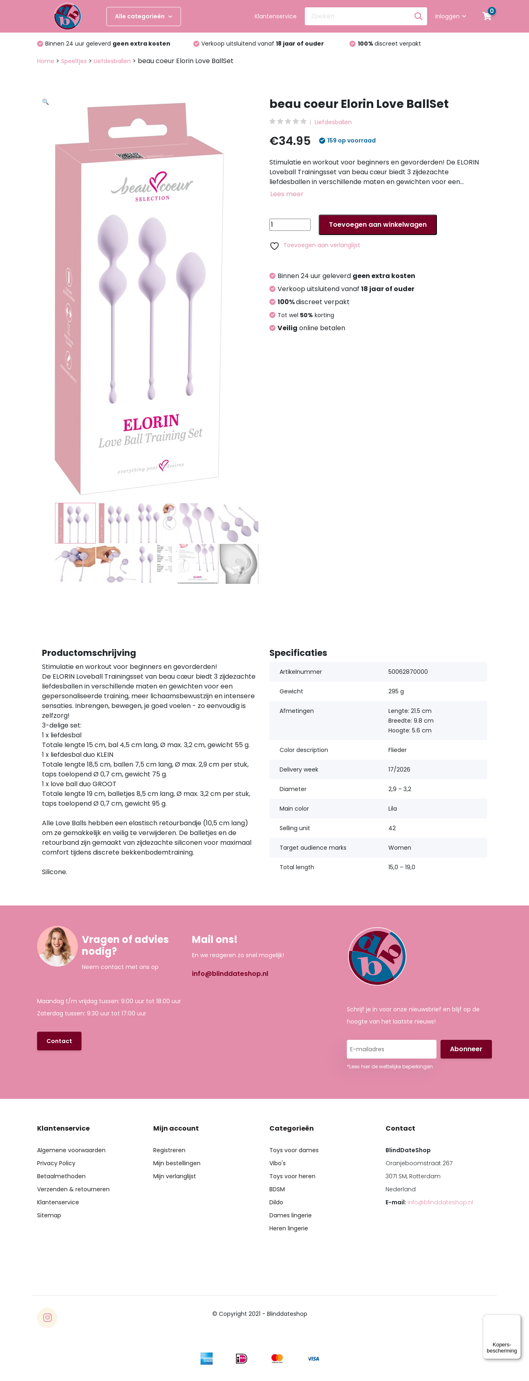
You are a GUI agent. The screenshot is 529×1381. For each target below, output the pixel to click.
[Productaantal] (290, 225)
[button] (155, 197)
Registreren (169, 1150)
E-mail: (429, 1202)
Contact (59, 1041)
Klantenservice (276, 16)
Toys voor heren (292, 1176)
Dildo (276, 1202)
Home (45, 61)
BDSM (277, 1189)
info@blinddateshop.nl (230, 973)
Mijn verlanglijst (174, 1176)
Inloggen (450, 16)
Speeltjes (74, 61)
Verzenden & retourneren (73, 1189)
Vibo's (277, 1163)
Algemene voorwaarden (71, 1150)
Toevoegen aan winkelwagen (378, 224)
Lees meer (287, 194)
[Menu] (516, 1319)
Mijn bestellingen (177, 1163)
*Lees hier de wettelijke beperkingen (390, 1066)
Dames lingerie (290, 1215)
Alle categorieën (143, 16)
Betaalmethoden (61, 1176)
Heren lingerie (288, 1228)
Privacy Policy (56, 1163)
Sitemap (49, 1215)
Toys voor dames (294, 1150)
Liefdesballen (112, 61)
